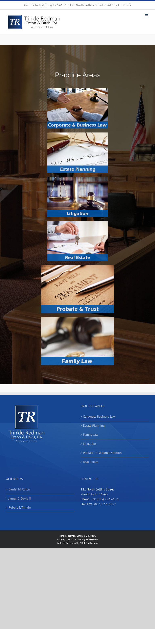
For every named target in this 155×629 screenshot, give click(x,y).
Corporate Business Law (99, 416)
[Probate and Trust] (77, 267)
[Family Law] (77, 319)
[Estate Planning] (77, 134)
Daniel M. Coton (19, 489)
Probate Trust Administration (102, 453)
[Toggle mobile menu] (147, 16)
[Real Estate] (77, 222)
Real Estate (90, 462)
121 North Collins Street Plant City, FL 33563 (100, 5)
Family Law (90, 434)
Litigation (89, 444)
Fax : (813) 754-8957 (101, 504)
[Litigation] (77, 178)
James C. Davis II (19, 498)
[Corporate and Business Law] (77, 90)
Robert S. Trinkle (19, 507)
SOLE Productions (89, 542)
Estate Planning (94, 425)
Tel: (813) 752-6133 (104, 499)
